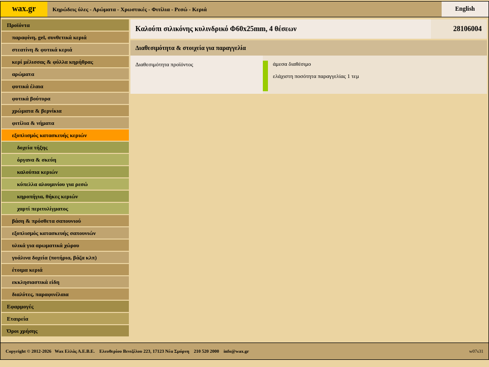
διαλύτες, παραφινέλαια (40, 294)
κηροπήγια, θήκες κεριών (47, 196)
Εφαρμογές (20, 306)
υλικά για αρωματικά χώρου (45, 245)
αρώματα (23, 74)
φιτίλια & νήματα (33, 123)
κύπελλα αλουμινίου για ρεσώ (52, 184)
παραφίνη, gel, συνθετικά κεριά (49, 37)
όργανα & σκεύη (36, 159)
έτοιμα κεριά (27, 270)
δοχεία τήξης (32, 147)
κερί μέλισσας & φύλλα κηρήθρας (52, 62)
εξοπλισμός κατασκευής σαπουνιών (54, 233)
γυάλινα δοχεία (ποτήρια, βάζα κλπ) (54, 257)
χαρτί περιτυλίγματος (42, 208)
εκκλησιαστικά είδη (35, 282)
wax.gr (24, 8)
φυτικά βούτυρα (31, 98)
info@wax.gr (236, 351)
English (465, 8)
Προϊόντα (18, 25)
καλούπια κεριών (37, 172)
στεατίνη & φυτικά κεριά (42, 49)
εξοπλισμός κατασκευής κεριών (49, 135)
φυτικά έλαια (27, 86)
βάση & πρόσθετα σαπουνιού (46, 221)
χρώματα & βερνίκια (37, 111)
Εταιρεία (17, 319)
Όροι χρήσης (22, 331)
